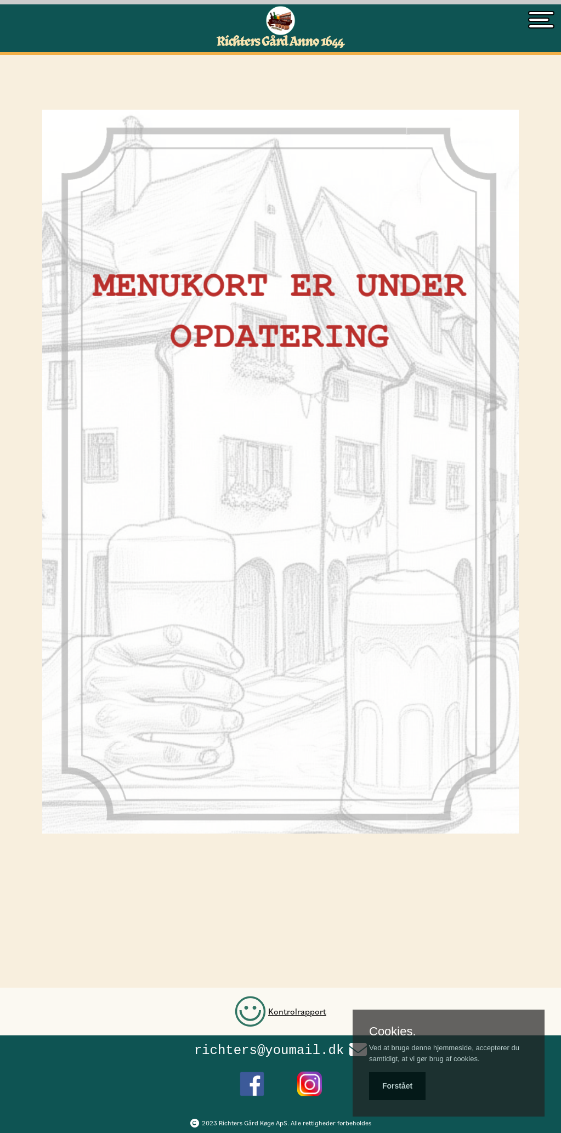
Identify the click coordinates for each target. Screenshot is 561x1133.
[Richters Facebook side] (252, 1081)
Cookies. (392, 1031)
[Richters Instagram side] (309, 1081)
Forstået (397, 1085)
